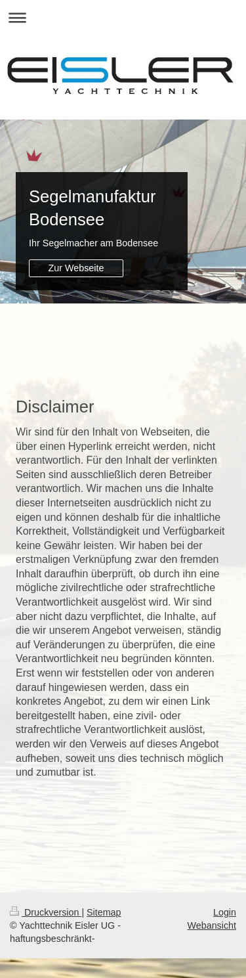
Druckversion (45, 912)
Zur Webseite (76, 268)
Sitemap (104, 912)
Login (224, 912)
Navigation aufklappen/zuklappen (123, 17)
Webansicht (212, 925)
